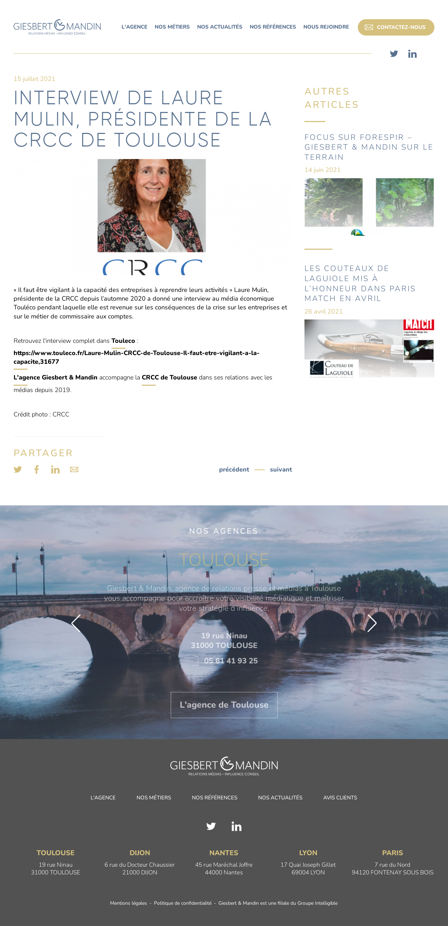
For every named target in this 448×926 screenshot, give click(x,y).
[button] (76, 623)
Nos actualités (280, 798)
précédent (234, 469)
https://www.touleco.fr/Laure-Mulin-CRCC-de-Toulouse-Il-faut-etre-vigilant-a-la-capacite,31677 (137, 357)
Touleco (123, 341)
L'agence (103, 798)
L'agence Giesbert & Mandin (56, 377)
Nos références (214, 798)
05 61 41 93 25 (224, 661)
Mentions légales (128, 903)
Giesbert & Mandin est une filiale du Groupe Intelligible (278, 903)
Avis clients (340, 798)
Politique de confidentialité (182, 903)
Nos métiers (154, 798)
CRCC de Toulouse (169, 377)
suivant (281, 469)
